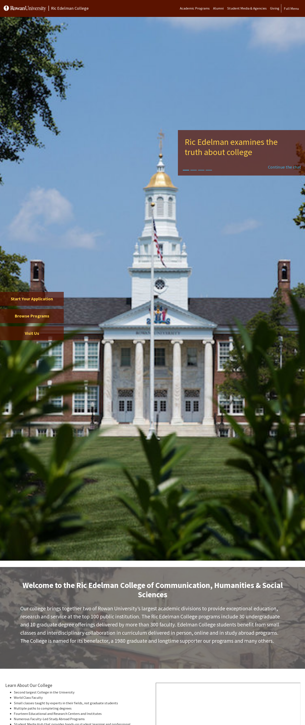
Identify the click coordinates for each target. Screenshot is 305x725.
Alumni (218, 8)
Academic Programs (195, 8)
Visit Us (32, 333)
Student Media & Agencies (247, 8)
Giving (274, 8)
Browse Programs (32, 316)
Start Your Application (32, 299)
